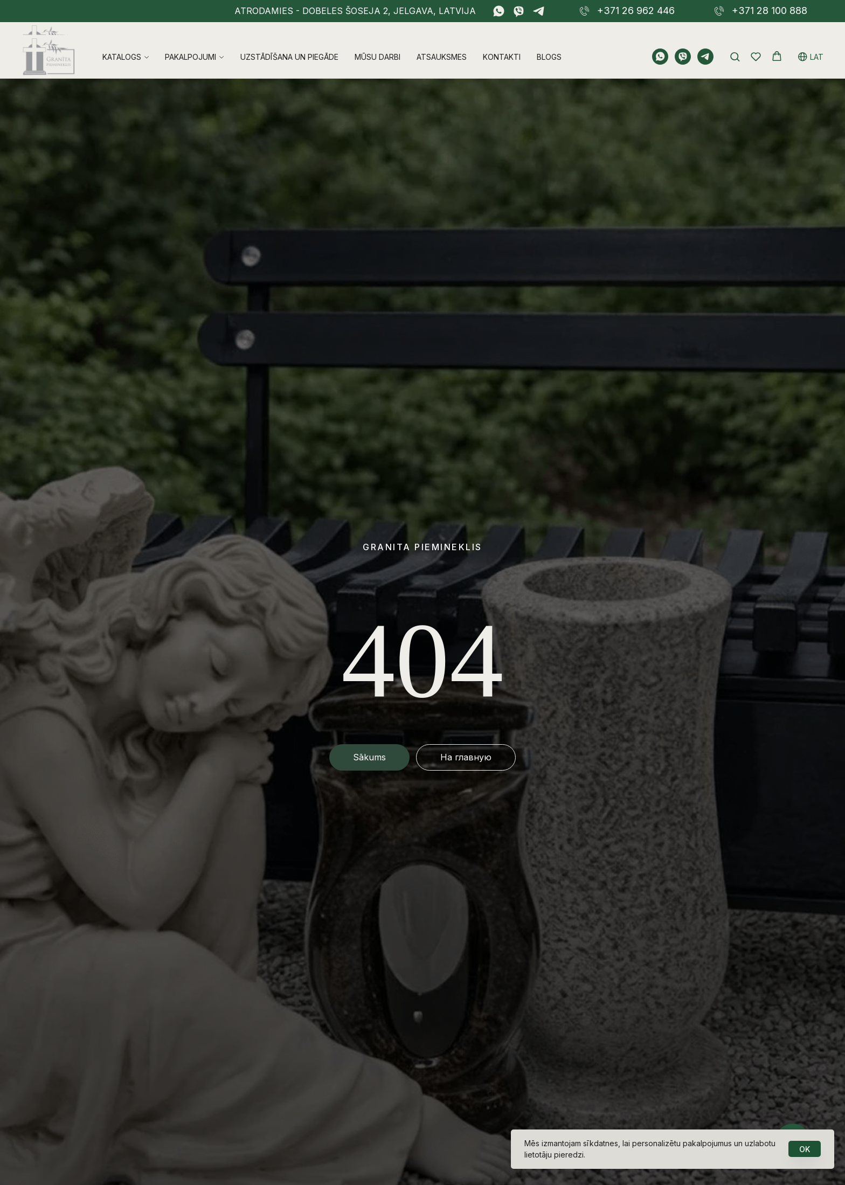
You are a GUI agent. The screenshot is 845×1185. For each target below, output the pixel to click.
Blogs (549, 43)
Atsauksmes (442, 43)
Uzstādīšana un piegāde (289, 43)
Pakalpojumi (190, 43)
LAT (810, 43)
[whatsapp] (498, 11)
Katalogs (121, 43)
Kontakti (502, 43)
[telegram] (538, 11)
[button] (735, 43)
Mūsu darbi (377, 43)
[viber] (518, 11)
